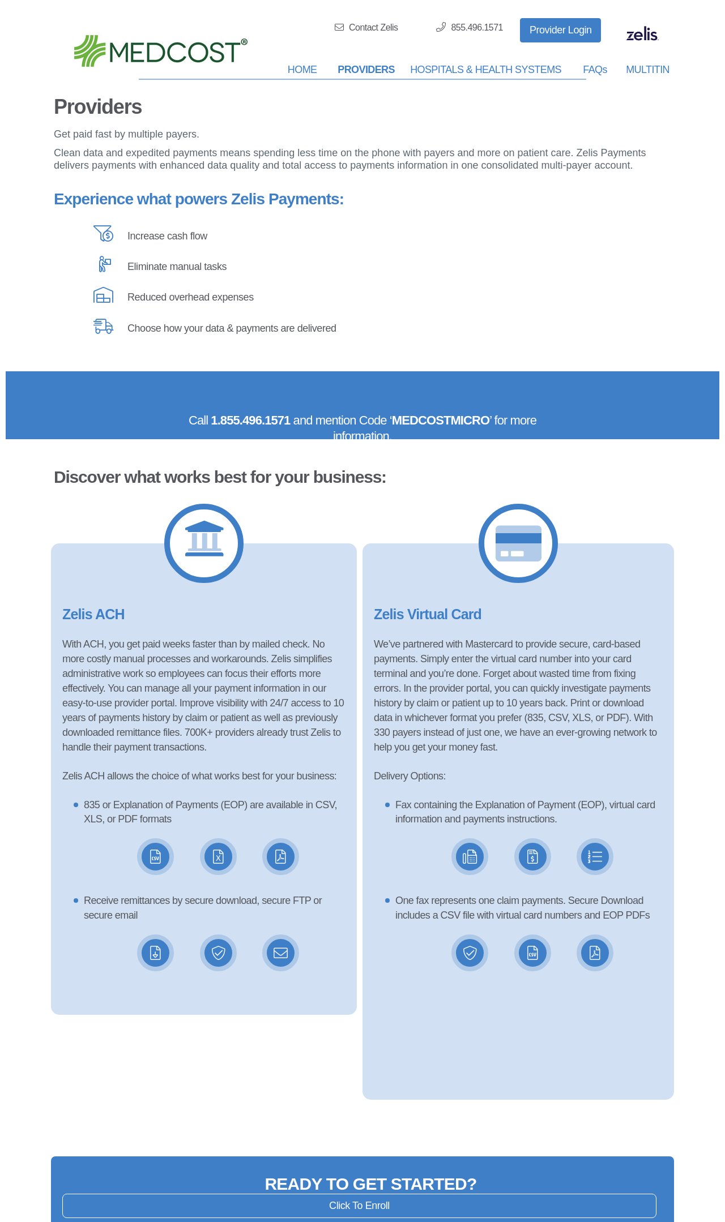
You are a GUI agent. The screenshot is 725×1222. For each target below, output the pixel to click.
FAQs (595, 69)
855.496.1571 (469, 27)
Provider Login (561, 30)
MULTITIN (647, 69)
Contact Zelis (366, 27)
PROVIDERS (366, 69)
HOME (302, 69)
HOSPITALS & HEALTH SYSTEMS (485, 69)
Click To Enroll (359, 1205)
